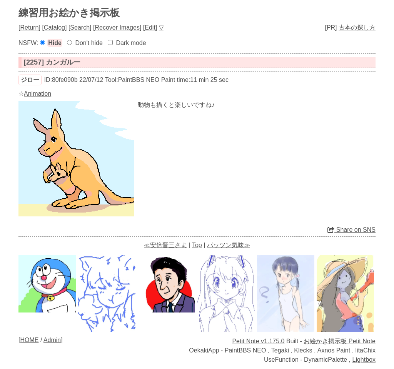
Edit (150, 27)
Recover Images (117, 27)
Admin (52, 340)
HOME (29, 340)
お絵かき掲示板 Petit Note (340, 341)
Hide (55, 43)
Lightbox (364, 359)
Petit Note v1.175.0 (258, 341)
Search (80, 27)
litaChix (366, 350)
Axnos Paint (333, 350)
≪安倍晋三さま (165, 245)
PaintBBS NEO (245, 350)
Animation (37, 93)
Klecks (303, 350)
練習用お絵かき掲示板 (69, 12)
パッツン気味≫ (228, 245)
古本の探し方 (357, 27)
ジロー (30, 79)
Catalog (54, 27)
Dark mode (131, 43)
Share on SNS (351, 229)
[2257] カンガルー (52, 62)
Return (29, 27)
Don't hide (89, 43)
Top (197, 245)
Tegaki (280, 350)
